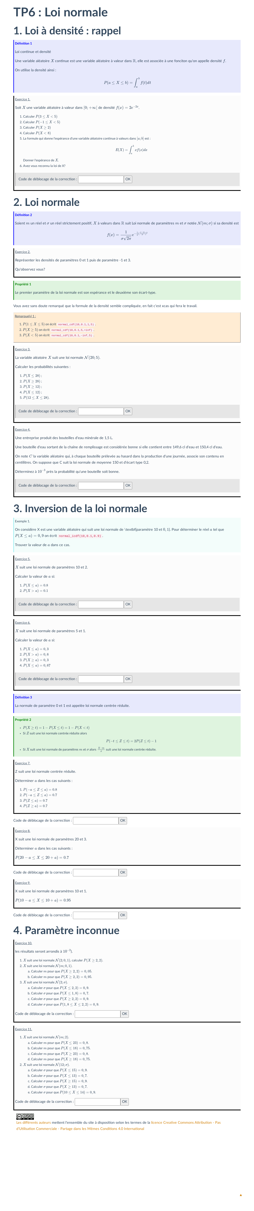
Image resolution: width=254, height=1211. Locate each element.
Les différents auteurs (33, 1123)
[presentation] (52, 60)
